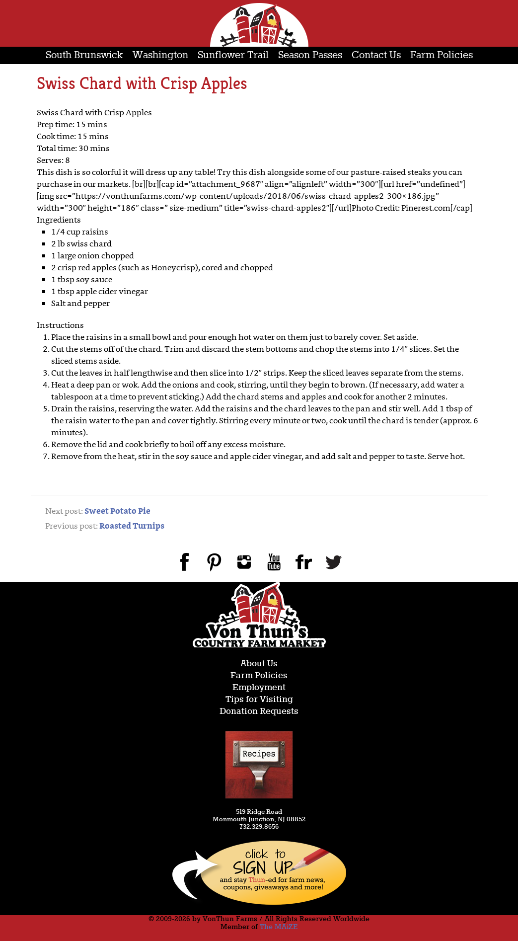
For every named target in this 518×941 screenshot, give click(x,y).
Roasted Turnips (131, 526)
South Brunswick (84, 55)
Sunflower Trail (233, 55)
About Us (259, 664)
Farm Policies (441, 55)
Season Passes (310, 55)
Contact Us (376, 55)
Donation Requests (259, 711)
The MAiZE (278, 927)
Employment (259, 688)
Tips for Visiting (259, 700)
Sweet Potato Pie (117, 511)
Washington (160, 55)
